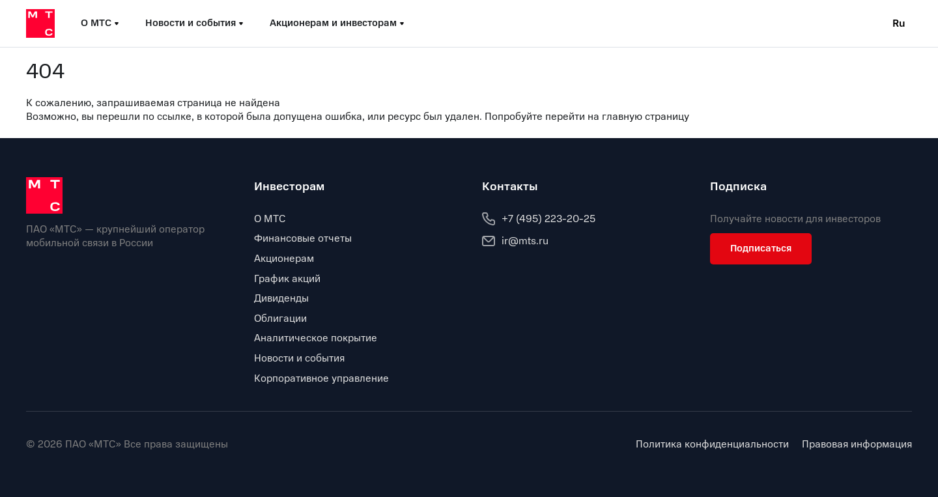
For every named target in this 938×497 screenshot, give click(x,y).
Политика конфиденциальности (712, 444)
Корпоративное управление (321, 378)
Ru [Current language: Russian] (898, 23)
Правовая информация (857, 444)
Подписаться (760, 248)
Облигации (280, 318)
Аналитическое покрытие (315, 338)
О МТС (270, 219)
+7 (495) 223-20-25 (538, 218)
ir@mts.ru (515, 241)
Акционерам (284, 258)
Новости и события (299, 358)
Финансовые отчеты (303, 238)
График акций (287, 279)
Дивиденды (281, 298)
